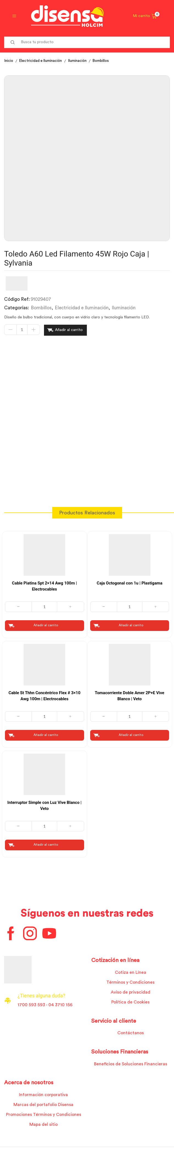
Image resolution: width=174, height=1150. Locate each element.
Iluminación (79, 61)
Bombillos (103, 61)
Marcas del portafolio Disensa (43, 1106)
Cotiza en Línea (130, 972)
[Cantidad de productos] (22, 330)
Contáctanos (130, 1034)
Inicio (9, 61)
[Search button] (12, 42)
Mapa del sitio (43, 1126)
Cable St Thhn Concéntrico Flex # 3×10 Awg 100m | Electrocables (45, 695)
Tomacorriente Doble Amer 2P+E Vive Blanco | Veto (129, 695)
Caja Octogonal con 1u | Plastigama (129, 582)
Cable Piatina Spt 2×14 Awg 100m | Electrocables (44, 585)
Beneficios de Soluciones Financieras (130, 1064)
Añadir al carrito (69, 330)
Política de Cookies (130, 1002)
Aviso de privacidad (130, 993)
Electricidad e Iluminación (42, 61)
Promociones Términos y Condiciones (43, 1115)
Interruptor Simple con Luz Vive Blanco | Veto (44, 805)
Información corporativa (43, 1095)
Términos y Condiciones (130, 982)
